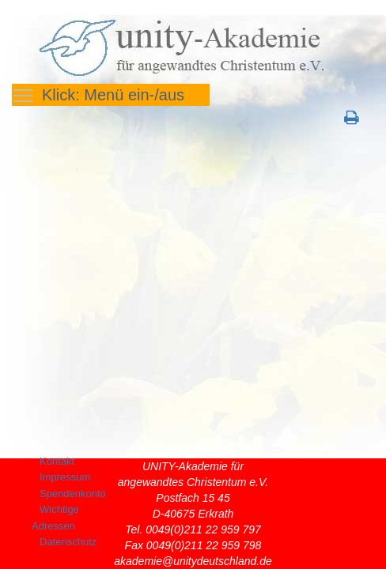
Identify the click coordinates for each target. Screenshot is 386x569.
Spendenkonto (73, 493)
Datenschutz (68, 542)
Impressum (65, 477)
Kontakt (57, 461)
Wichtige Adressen (55, 517)
